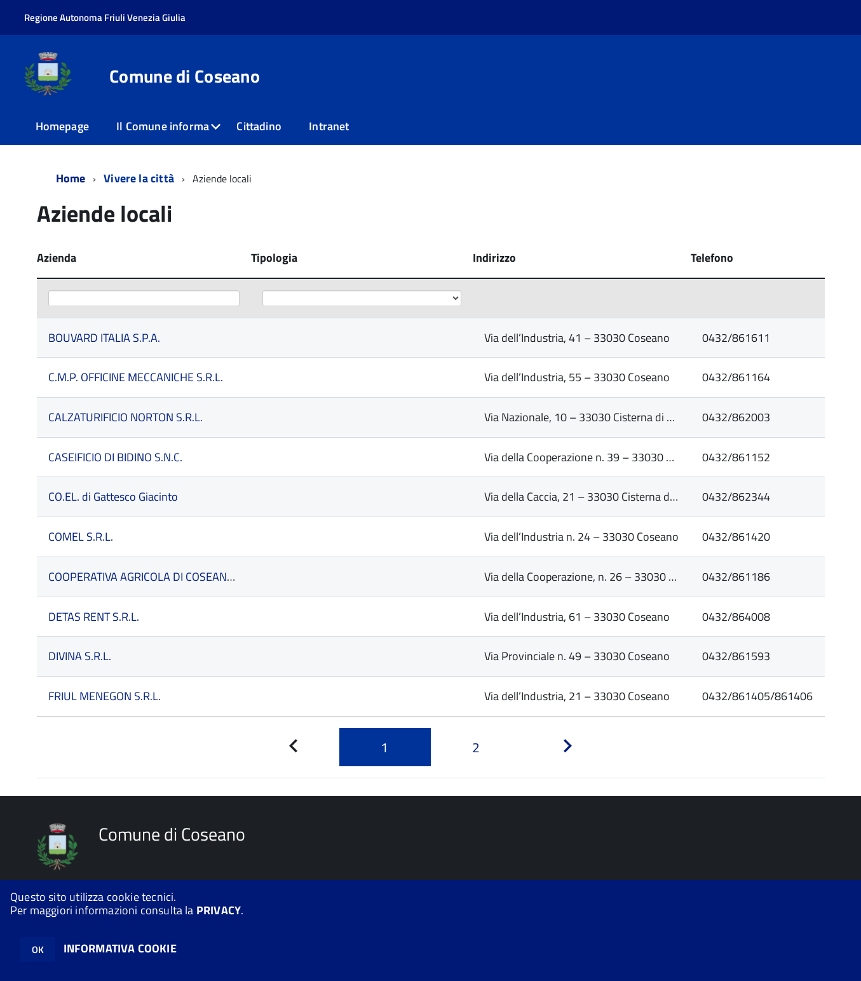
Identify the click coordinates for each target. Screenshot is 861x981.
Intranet (329, 126)
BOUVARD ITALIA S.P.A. (104, 337)
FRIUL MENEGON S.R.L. (104, 696)
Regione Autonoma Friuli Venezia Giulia (105, 17)
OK (38, 949)
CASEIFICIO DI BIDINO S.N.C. (115, 457)
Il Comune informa (162, 126)
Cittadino (258, 126)
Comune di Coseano (184, 76)
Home (71, 178)
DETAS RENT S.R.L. (93, 616)
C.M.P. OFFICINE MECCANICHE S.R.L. (135, 377)
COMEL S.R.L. (80, 536)
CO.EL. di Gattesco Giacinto (113, 496)
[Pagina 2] (476, 747)
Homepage (62, 126)
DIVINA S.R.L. (79, 656)
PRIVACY (218, 910)
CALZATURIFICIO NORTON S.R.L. (125, 417)
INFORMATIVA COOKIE (120, 948)
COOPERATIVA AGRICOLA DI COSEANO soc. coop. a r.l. (177, 576)
